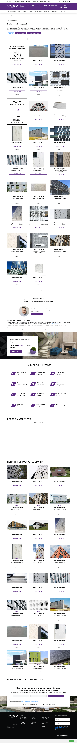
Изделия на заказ (22, 11)
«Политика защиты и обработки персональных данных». (29, 701)
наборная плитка (18, 19)
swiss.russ (11, 33)
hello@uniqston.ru (55, 323)
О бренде (10, 1)
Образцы (43, 726)
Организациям (35, 1)
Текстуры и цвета (20, 33)
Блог (43, 723)
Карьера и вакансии (46, 719)
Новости (43, 721)
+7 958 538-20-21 (31, 7)
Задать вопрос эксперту (37, 314)
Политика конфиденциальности (10, 727)
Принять (72, 740)
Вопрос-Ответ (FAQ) (46, 722)
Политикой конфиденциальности (47, 740)
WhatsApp (52, 5)
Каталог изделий (11, 11)
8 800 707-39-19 (30, 5)
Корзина (65, 7)
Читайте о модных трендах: (33, 33)
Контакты (63, 11)
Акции (28, 1)
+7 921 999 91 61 (46, 5)
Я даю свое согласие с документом (23, 701)
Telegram (55, 5)
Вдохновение (44, 718)
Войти (61, 7)
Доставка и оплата (19, 1)
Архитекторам (43, 1)
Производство (38, 11)
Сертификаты (55, 11)
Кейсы (49, 1)
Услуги (31, 11)
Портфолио (47, 11)
